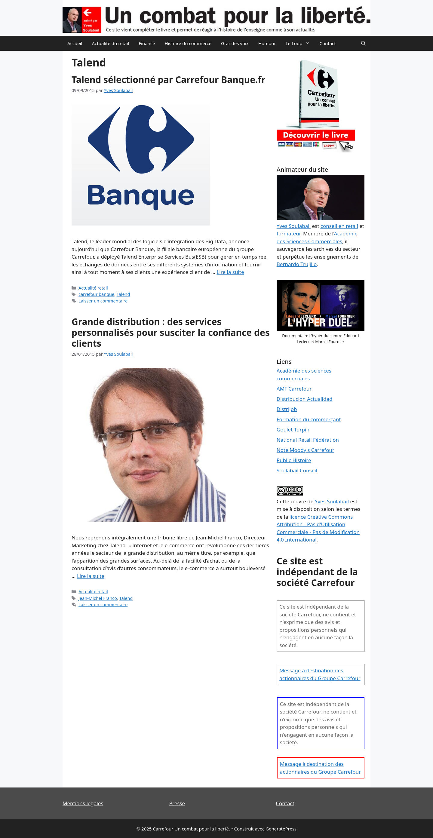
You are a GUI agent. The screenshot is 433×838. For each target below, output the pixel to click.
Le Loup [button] (300, 43)
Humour (267, 43)
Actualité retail (93, 288)
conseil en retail (339, 226)
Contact (327, 43)
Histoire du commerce (187, 43)
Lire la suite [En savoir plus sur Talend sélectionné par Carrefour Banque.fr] (230, 272)
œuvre (298, 501)
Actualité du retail (110, 43)
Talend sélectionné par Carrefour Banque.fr (169, 79)
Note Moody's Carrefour (305, 450)
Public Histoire (294, 460)
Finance (147, 43)
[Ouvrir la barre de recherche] (363, 43)
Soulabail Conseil (297, 470)
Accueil (74, 43)
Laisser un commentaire (102, 301)
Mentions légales (83, 803)
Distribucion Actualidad (305, 398)
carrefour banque (96, 294)
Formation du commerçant (309, 419)
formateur (288, 233)
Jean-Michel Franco (97, 598)
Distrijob (287, 409)
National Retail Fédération (308, 439)
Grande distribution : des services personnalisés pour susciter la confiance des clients (171, 332)
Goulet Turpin (293, 429)
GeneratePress (281, 829)
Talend (123, 294)
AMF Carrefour (294, 388)
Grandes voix (235, 43)
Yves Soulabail (332, 501)
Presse (177, 803)
